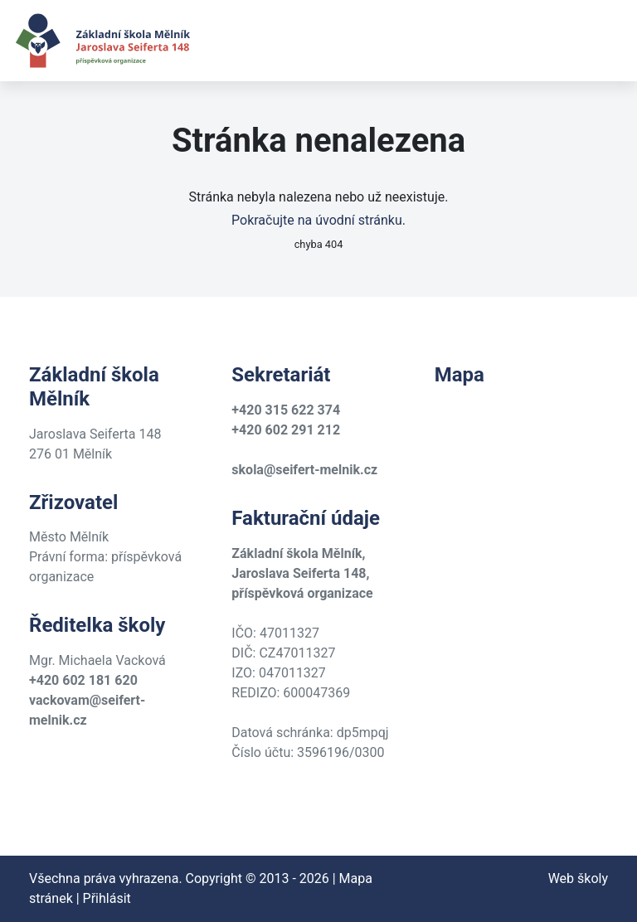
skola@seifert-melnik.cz (304, 470)
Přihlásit (107, 898)
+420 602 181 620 (83, 680)
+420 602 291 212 (285, 430)
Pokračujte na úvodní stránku (316, 220)
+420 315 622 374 (285, 410)
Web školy (578, 878)
